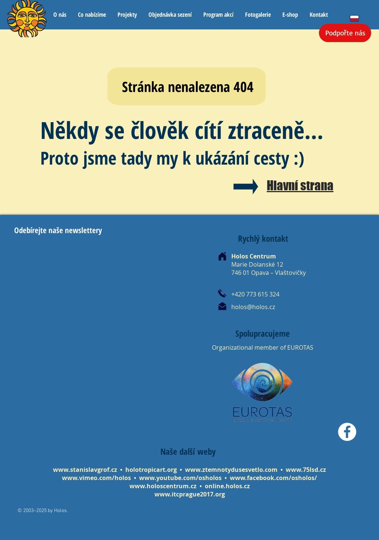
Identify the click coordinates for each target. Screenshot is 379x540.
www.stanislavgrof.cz (85, 470)
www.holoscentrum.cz (163, 486)
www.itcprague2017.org (189, 494)
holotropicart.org (151, 470)
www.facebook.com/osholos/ (273, 478)
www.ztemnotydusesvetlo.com (231, 470)
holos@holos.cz (253, 307)
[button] (92, 15)
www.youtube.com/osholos (181, 478)
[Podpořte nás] (345, 33)
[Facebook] (347, 432)
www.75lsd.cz (306, 470)
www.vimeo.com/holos (97, 478)
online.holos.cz (227, 486)
